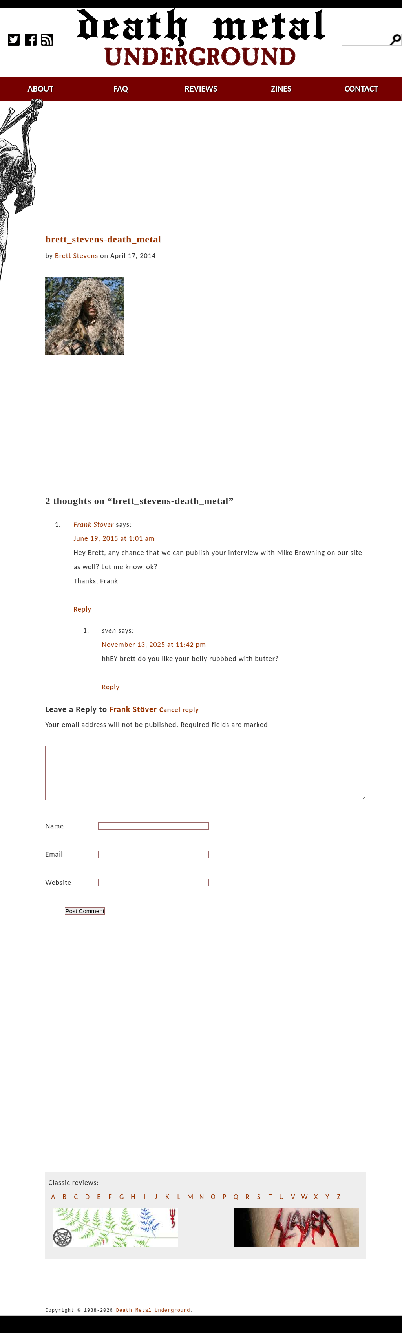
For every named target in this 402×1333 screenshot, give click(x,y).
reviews (201, 88)
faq (120, 88)
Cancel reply (179, 709)
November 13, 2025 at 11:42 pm (154, 644)
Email (54, 863)
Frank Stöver (93, 524)
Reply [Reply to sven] (110, 687)
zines (281, 88)
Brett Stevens (76, 255)
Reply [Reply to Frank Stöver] (82, 609)
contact (361, 88)
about (40, 88)
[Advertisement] (210, 168)
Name (54, 835)
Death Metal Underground (153, 1320)
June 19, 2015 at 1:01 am (114, 538)
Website (58, 892)
